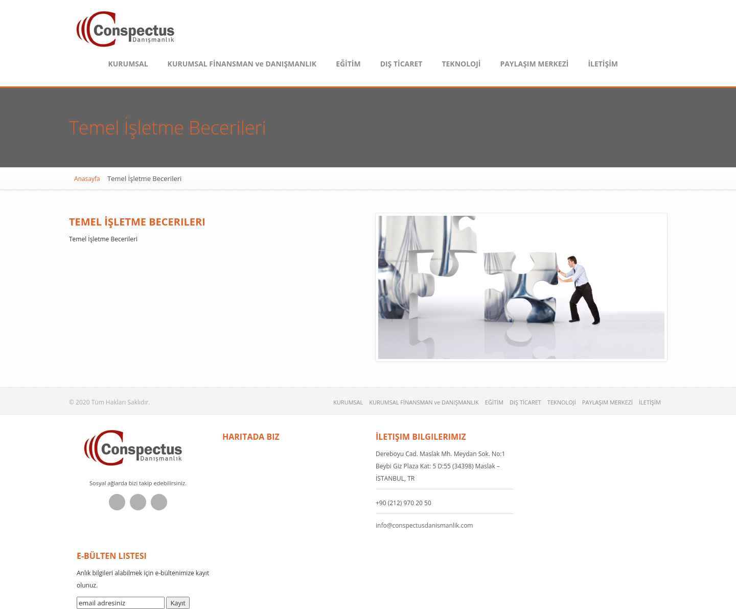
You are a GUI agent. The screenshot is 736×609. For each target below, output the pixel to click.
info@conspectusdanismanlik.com (424, 525)
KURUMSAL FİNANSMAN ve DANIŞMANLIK (242, 64)
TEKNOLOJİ (461, 64)
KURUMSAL (128, 64)
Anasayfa (87, 178)
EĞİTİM (348, 64)
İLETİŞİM (603, 64)
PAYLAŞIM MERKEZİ (534, 64)
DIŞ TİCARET (401, 64)
